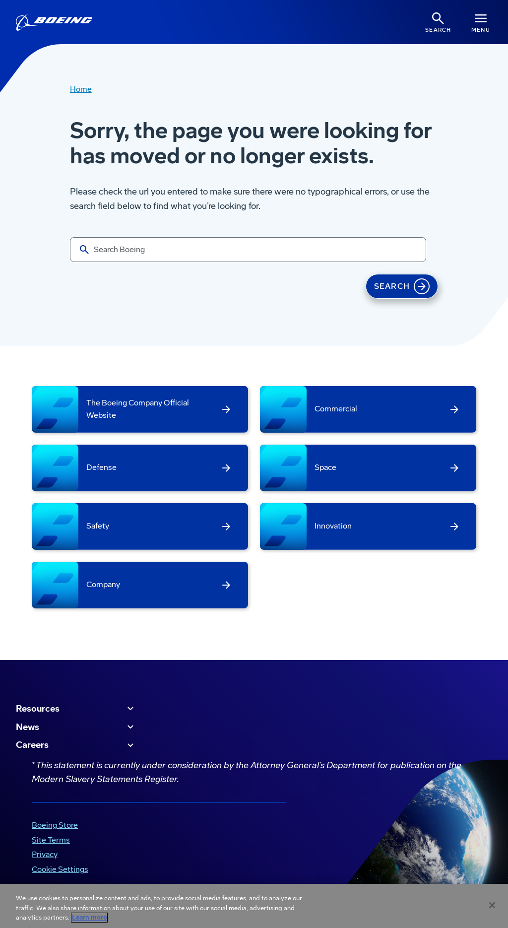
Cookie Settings (60, 869)
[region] (254, 906)
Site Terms (51, 840)
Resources (76, 709)
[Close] (492, 905)
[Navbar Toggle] (480, 22)
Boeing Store (55, 825)
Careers (76, 745)
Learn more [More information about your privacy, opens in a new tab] (89, 918)
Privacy (45, 854)
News (76, 727)
